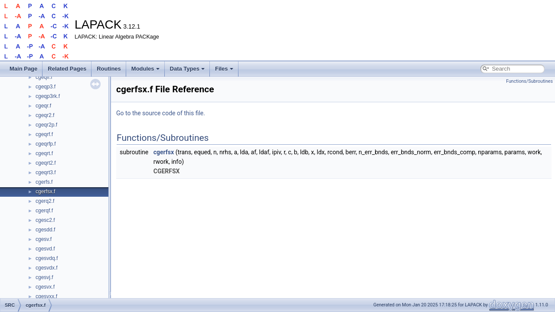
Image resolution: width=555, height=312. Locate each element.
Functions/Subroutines (529, 81)
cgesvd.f (45, 249)
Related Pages (67, 68)
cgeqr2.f (45, 115)
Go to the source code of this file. (160, 113)
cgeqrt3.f (46, 172)
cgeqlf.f (44, 77)
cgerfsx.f (45, 191)
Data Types (187, 68)
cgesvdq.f (47, 258)
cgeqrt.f (44, 153)
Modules (145, 68)
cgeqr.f (43, 106)
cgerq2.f (45, 201)
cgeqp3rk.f (48, 96)
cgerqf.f (44, 211)
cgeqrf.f (44, 134)
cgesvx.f (45, 287)
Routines (109, 68)
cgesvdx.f (47, 268)
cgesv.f (44, 239)
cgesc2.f (45, 220)
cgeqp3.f (46, 87)
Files (224, 68)
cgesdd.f (45, 230)
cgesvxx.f (46, 296)
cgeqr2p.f (46, 125)
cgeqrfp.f (46, 144)
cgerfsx (163, 152)
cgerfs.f (44, 182)
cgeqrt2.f (46, 163)
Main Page (23, 68)
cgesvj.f (44, 277)
